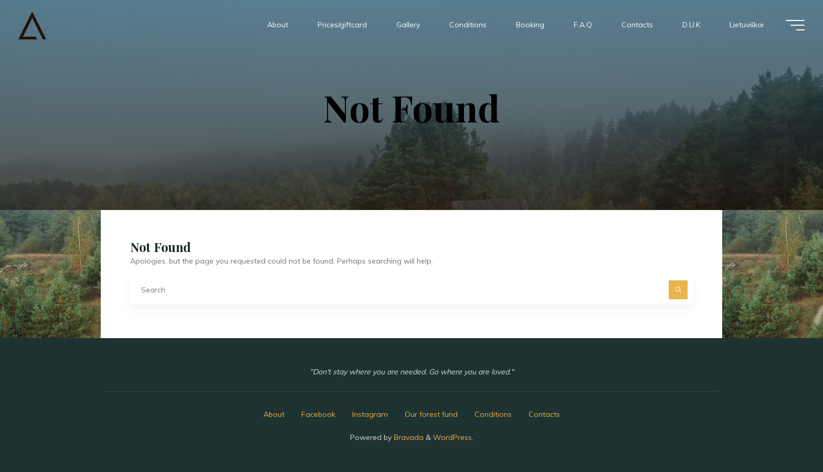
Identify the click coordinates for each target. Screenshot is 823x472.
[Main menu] (795, 25)
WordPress (452, 437)
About (273, 414)
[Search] (678, 289)
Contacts (544, 414)
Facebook (318, 414)
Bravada (408, 437)
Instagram (370, 414)
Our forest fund (431, 414)
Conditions (493, 414)
